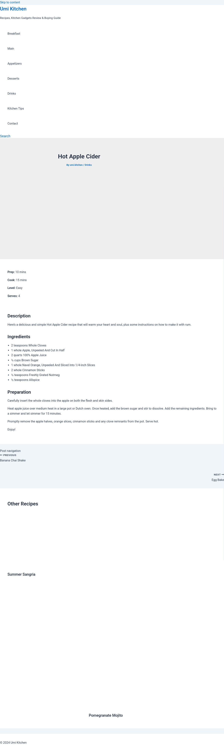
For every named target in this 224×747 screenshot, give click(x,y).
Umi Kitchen (13, 9)
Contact (12, 123)
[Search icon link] (5, 136)
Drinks (11, 93)
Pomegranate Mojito (106, 715)
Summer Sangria (21, 574)
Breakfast (13, 33)
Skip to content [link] (10, 2)
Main (10, 48)
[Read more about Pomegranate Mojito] (153, 706)
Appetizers (14, 63)
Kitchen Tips (15, 108)
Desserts (13, 78)
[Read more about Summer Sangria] (45, 565)
